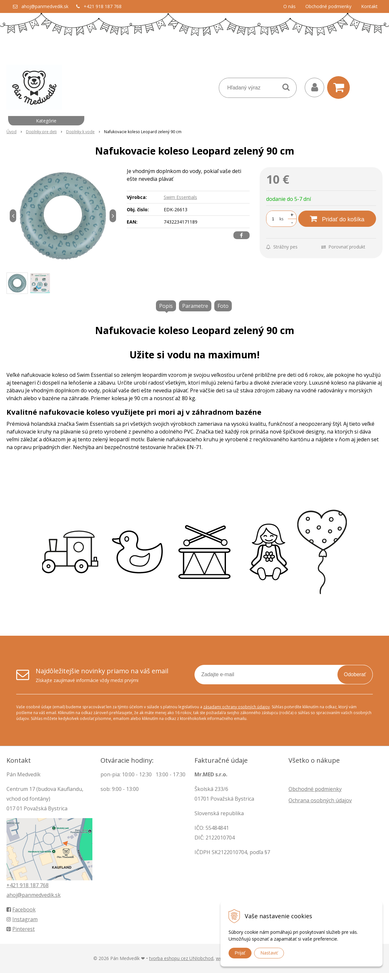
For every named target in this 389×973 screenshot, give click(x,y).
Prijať (240, 953)
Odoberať (355, 674)
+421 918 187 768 (103, 6)
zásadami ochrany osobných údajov (236, 707)
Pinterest (20, 928)
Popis (166, 305)
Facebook (21, 909)
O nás (289, 6)
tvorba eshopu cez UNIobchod (181, 958)
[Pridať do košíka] (337, 219)
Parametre (195, 305)
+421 (13, 885)
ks (281, 219)
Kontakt (369, 6)
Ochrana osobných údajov (320, 800)
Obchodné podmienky (328, 6)
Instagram (22, 919)
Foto (223, 305)
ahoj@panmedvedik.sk (44, 6)
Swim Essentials (180, 197)
